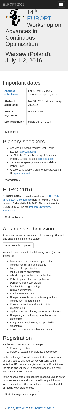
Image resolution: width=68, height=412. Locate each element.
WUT (25, 408)
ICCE (11, 408)
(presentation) (28, 151)
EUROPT (39, 18)
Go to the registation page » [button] (20, 394)
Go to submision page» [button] (18, 245)
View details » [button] (13, 179)
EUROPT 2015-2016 (42, 408)
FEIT (18, 408)
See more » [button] (11, 131)
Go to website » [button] (14, 217)
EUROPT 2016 (13, 4)
